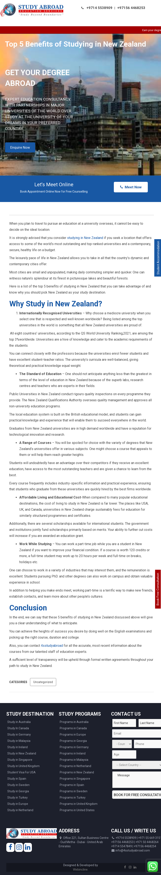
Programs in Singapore (75, 778)
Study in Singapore (19, 759)
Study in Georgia (18, 791)
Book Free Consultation (158, 589)
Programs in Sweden (73, 791)
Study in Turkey (17, 797)
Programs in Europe (73, 734)
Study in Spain (16, 778)
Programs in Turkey (73, 797)
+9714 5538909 (99, 8)
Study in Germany (19, 734)
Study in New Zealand (21, 753)
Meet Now (131, 187)
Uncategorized (43, 682)
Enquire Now (20, 147)
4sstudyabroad (52, 646)
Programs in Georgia (73, 741)
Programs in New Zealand (77, 772)
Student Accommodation (158, 258)
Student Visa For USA (21, 772)
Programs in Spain (72, 785)
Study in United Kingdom (23, 766)
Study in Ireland (17, 747)
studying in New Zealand (85, 238)
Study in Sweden (18, 785)
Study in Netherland (20, 810)
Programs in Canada (73, 728)
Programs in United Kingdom (78, 803)
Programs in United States (77, 810)
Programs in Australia (74, 722)
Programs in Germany (74, 747)
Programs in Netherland (75, 766)
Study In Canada (18, 728)
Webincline (80, 869)
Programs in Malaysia (74, 759)
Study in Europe (17, 803)
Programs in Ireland (73, 753)
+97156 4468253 (131, 8)
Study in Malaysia (18, 741)
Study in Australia (19, 722)
